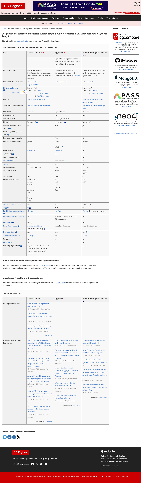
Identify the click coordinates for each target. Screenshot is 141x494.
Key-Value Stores (43, 96)
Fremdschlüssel (9, 232)
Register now (126, 106)
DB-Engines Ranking (40, 18)
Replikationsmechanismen (12, 216)
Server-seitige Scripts (11, 204)
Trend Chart (15, 92)
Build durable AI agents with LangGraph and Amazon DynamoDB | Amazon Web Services (39, 393)
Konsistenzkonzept (10, 226)
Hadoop (77, 76)
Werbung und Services (28, 459)
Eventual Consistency (34, 226)
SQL (4, 164)
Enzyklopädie (68, 18)
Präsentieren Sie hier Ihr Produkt (126, 133)
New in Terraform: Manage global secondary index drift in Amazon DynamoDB (38, 408)
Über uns (15, 459)
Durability (6, 242)
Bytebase (71, 23)
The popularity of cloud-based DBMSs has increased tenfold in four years (39, 316)
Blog (80, 18)
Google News (48, 421)
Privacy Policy (44, 459)
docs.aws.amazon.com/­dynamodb (38, 106)
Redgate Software (132, 13)
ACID (29, 235)
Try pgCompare (126, 51)
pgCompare (119, 42)
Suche (100, 18)
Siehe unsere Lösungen (109, 466)
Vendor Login (112, 18)
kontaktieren (45, 265)
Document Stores (43, 93)
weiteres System (23, 41)
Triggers (6, 208)
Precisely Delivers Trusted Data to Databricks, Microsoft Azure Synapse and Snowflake (95, 387)
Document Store (32, 82)
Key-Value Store (32, 84)
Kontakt (54, 459)
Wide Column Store (61, 82)
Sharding (30, 211)
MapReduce (7, 222)
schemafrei (31, 150)
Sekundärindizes (9, 161)
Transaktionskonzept (10, 235)
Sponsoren (89, 18)
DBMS (4, 29)
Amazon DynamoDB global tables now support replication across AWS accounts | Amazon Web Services (39, 378)
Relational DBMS (88, 82)
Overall (39, 91)
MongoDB (61, 23)
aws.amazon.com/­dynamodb (36, 99)
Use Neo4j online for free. (126, 125)
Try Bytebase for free (126, 69)
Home (25, 18)
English (137, 3)
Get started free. (126, 88)
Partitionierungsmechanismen (14, 211)
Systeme (55, 18)
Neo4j (81, 23)
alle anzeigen (48, 335)
